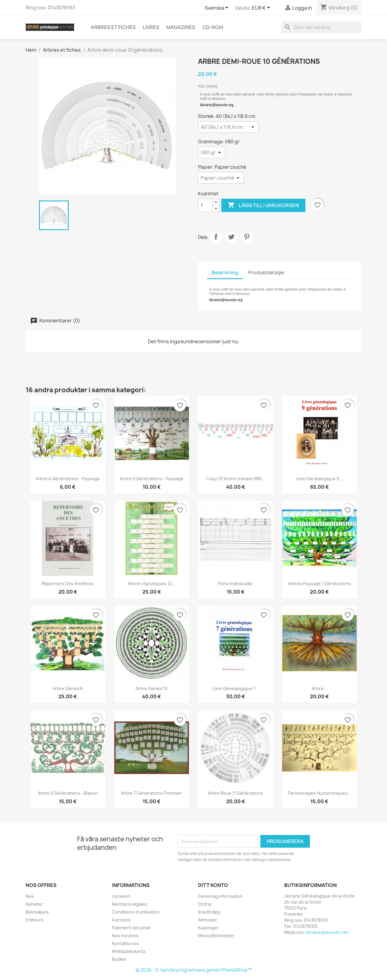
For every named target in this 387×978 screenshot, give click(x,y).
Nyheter (34, 904)
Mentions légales (129, 904)
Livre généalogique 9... (319, 478)
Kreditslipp (209, 912)
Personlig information (220, 896)
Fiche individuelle (235, 583)
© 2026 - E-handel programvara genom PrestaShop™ (193, 970)
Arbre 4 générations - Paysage (68, 478)
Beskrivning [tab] (225, 272)
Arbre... (319, 688)
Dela (216, 237)
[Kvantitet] (205, 205)
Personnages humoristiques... (319, 793)
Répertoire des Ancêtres (68, 583)
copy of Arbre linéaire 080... (235, 478)
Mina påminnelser (216, 935)
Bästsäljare (37, 912)
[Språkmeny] (217, 8)
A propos (121, 920)
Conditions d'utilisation (136, 912)
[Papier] (221, 178)
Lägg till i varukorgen (263, 205)
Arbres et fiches (113, 27)
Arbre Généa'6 (68, 688)
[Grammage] (211, 152)
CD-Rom (212, 27)
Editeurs (35, 920)
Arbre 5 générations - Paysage (152, 478)
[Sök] (321, 27)
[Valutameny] (262, 8)
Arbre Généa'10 (151, 688)
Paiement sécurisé (131, 928)
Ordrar (205, 904)
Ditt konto (213, 885)
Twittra (231, 237)
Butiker (119, 959)
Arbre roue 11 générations (235, 793)
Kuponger (208, 928)
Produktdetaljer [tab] (266, 272)
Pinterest (247, 237)
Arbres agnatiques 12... (151, 583)
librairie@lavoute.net (327, 932)
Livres (151, 27)
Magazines (180, 27)
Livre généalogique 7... (235, 688)
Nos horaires (125, 935)
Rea (30, 896)
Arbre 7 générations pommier (151, 793)
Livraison (121, 896)
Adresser (207, 920)
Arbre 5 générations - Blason (68, 793)
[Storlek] (228, 127)
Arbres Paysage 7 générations (319, 583)
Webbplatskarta (128, 951)
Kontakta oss (125, 943)
